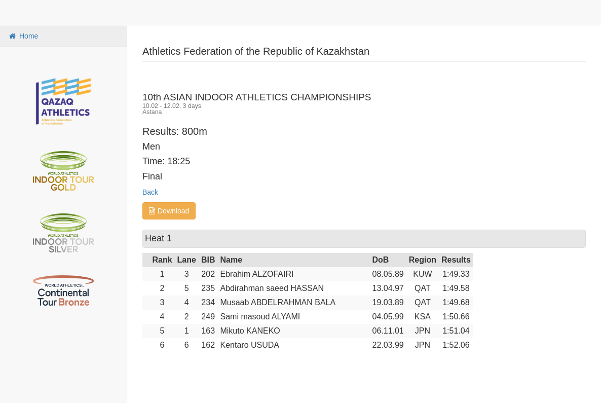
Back (150, 192)
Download (169, 211)
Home (23, 36)
